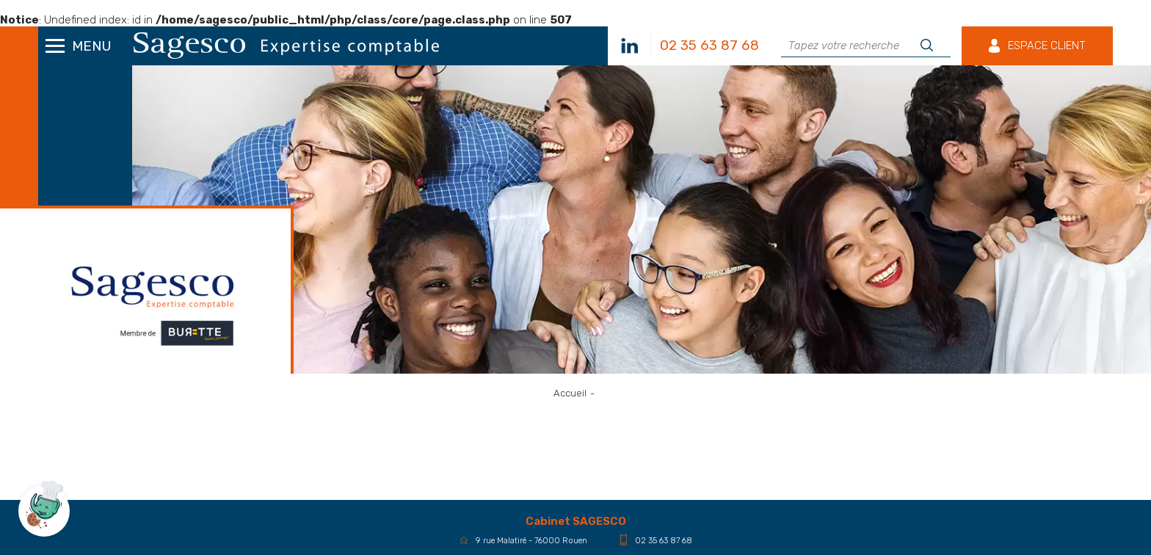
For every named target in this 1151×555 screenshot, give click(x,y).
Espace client (1047, 45)
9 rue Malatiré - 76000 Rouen (524, 540)
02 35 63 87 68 (656, 539)
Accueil (570, 393)
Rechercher (932, 46)
